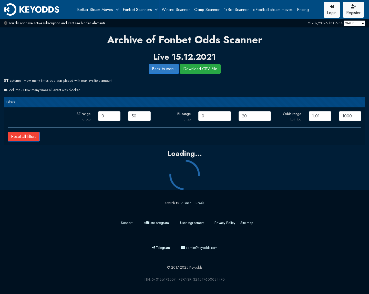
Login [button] (331, 10)
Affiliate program (156, 222)
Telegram (161, 247)
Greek (199, 203)
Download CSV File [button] (200, 69)
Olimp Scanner (207, 10)
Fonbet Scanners (138, 10)
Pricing (303, 10)
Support (126, 222)
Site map (246, 222)
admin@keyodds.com (199, 247)
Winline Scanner (176, 10)
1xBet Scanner (236, 10)
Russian (186, 203)
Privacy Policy (224, 222)
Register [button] (353, 10)
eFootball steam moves (273, 10)
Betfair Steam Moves (95, 10)
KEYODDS (31, 9)
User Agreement (192, 222)
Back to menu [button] (164, 69)
